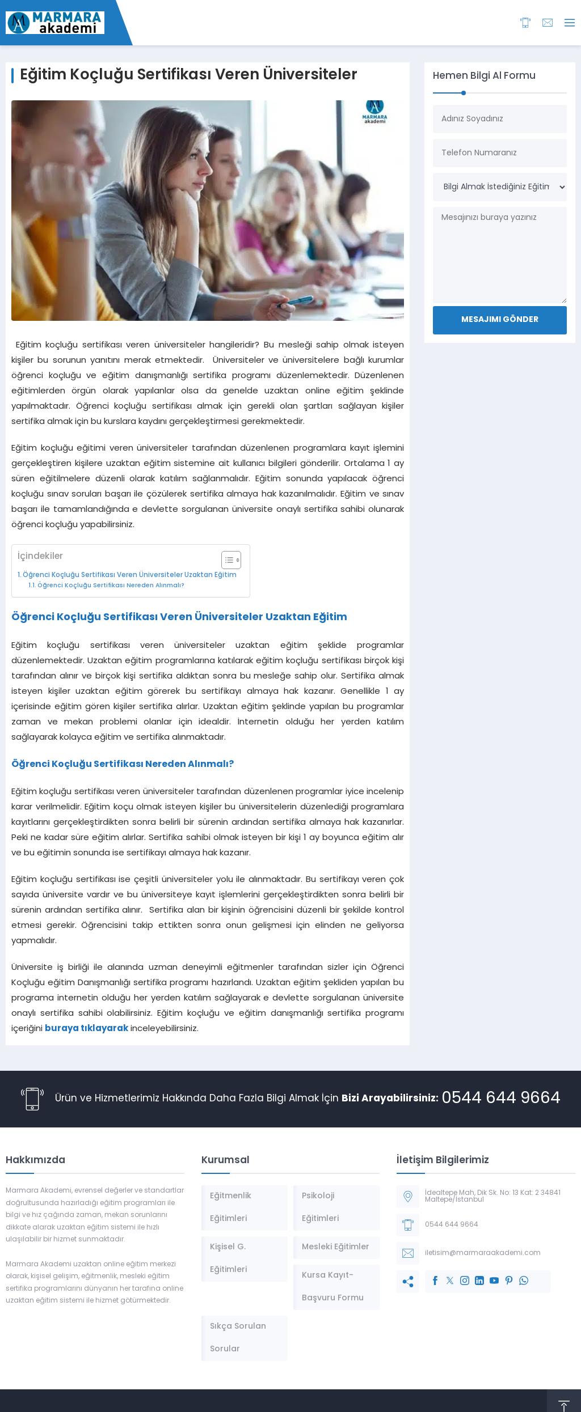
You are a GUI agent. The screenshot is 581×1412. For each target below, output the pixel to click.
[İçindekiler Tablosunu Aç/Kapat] (225, 560)
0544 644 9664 (501, 1099)
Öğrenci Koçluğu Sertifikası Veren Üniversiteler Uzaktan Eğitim (130, 575)
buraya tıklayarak (86, 1029)
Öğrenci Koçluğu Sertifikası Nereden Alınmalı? (111, 586)
